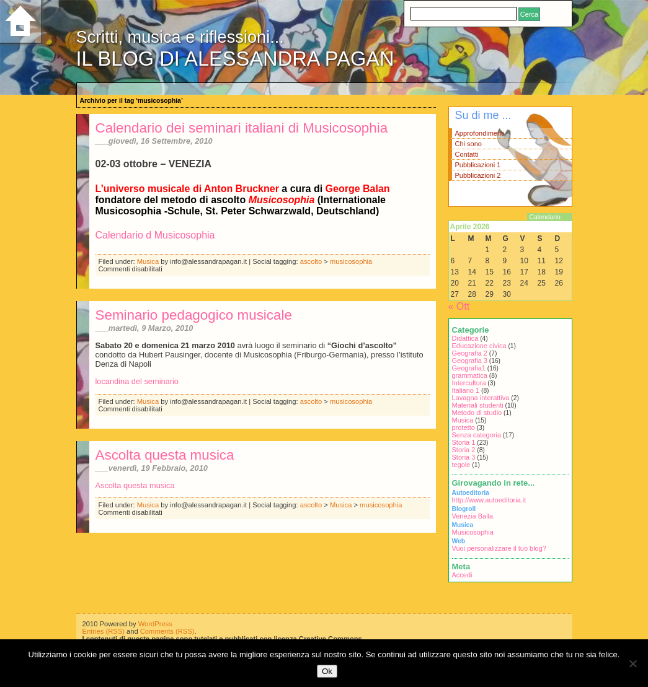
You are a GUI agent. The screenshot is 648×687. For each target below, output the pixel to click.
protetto (463, 427)
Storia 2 (464, 449)
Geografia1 (469, 368)
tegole (461, 464)
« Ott (459, 306)
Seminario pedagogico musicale (193, 315)
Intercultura (469, 383)
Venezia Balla (473, 516)
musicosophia (351, 261)
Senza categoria (477, 435)
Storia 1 (464, 442)
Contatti (467, 154)
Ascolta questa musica (164, 455)
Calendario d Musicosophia (155, 235)
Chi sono (468, 143)
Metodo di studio (477, 412)
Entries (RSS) (103, 631)
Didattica (465, 338)
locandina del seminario (137, 381)
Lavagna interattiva (481, 397)
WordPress (155, 624)
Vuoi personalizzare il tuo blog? (499, 548)
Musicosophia (473, 532)
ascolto (311, 261)
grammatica (469, 375)
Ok (327, 671)
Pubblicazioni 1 (478, 164)
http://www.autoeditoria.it (489, 500)
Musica (148, 261)
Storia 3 (464, 457)
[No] (632, 663)
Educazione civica (479, 345)
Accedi (462, 575)
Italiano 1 (466, 390)
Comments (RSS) (167, 631)
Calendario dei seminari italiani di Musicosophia (241, 128)
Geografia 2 (469, 353)
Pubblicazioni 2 (478, 175)
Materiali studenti (478, 405)
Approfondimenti (480, 133)
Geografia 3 (469, 360)
